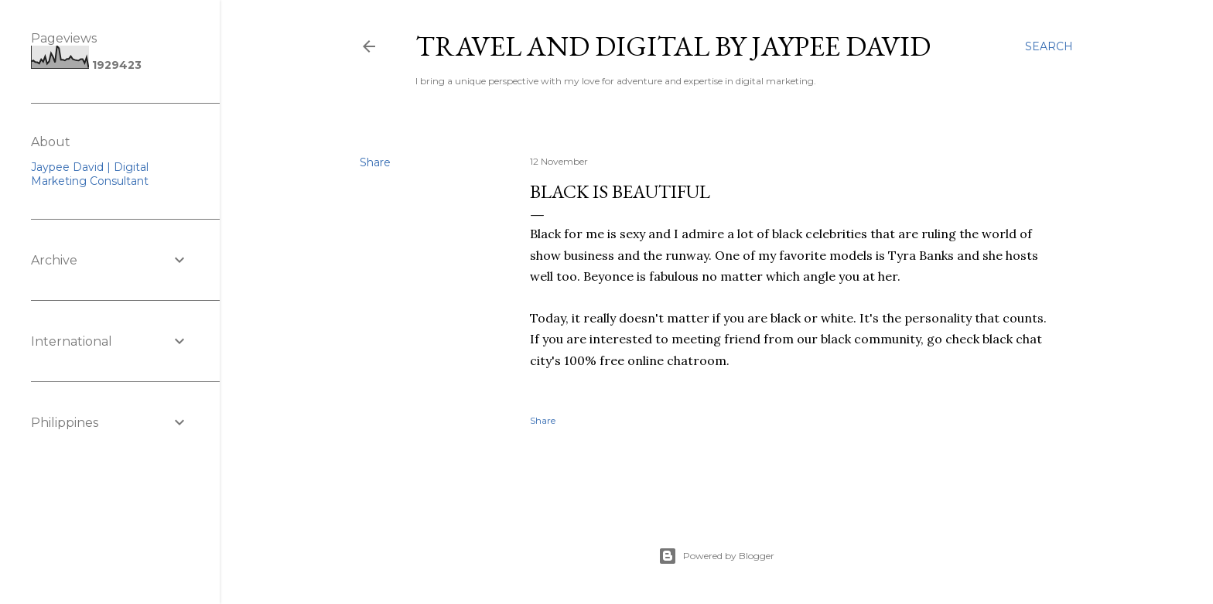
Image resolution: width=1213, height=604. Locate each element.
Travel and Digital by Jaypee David (673, 46)
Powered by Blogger (716, 556)
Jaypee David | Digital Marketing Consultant (90, 174)
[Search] (1049, 46)
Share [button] (375, 162)
